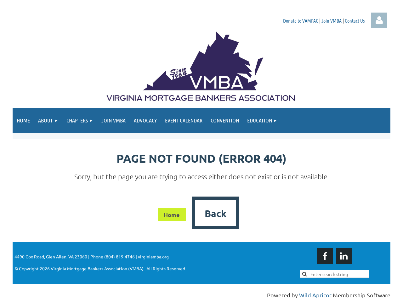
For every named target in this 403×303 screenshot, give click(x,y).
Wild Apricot (315, 295)
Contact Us (355, 21)
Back (215, 213)
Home (172, 214)
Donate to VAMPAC (300, 21)
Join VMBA (331, 21)
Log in (379, 20)
